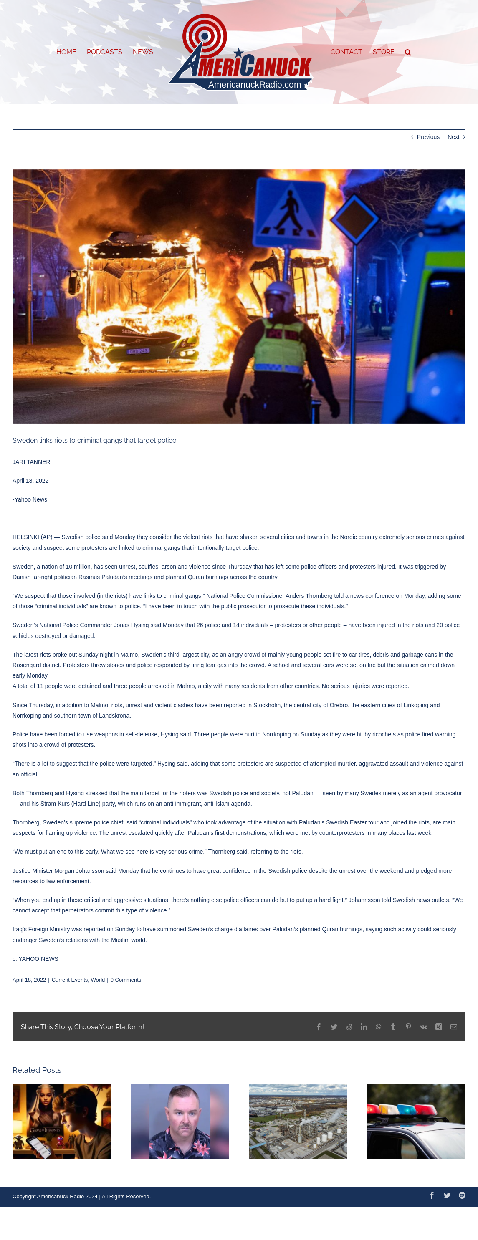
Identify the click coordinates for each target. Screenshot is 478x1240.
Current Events (70, 980)
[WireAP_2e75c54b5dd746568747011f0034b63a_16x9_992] (239, 296)
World (98, 980)
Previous (428, 137)
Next (454, 137)
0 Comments (126, 980)
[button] (408, 52)
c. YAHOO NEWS (35, 958)
